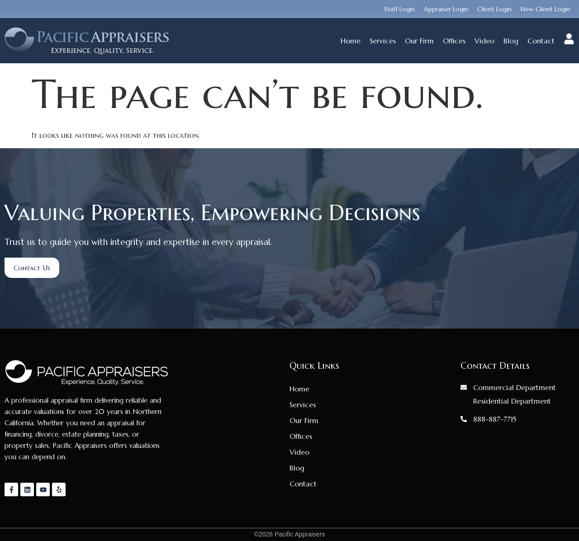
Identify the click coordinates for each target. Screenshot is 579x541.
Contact (541, 40)
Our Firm (419, 40)
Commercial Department (514, 387)
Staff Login (399, 9)
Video (484, 40)
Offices (454, 40)
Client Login (494, 9)
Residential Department (512, 400)
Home (351, 40)
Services (383, 40)
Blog (510, 40)
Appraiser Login (446, 9)
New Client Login (545, 9)
